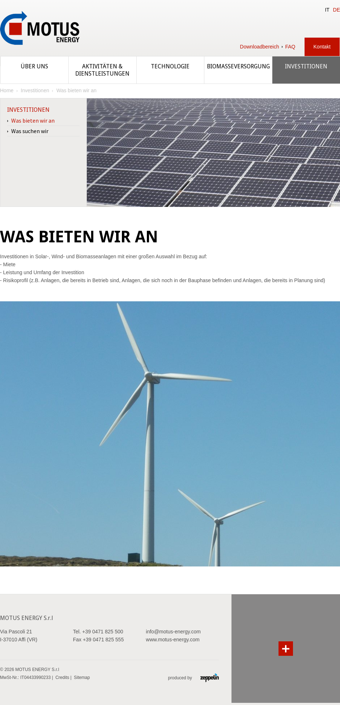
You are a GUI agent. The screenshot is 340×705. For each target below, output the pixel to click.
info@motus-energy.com (173, 631)
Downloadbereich (259, 47)
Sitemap (82, 677)
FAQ (290, 47)
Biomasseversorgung (238, 66)
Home (6, 90)
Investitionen (306, 66)
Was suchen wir (29, 131)
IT (327, 10)
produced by (193, 678)
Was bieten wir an (33, 120)
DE (336, 10)
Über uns (34, 66)
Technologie (170, 66)
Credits (62, 677)
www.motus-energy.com (172, 639)
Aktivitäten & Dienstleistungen (102, 70)
